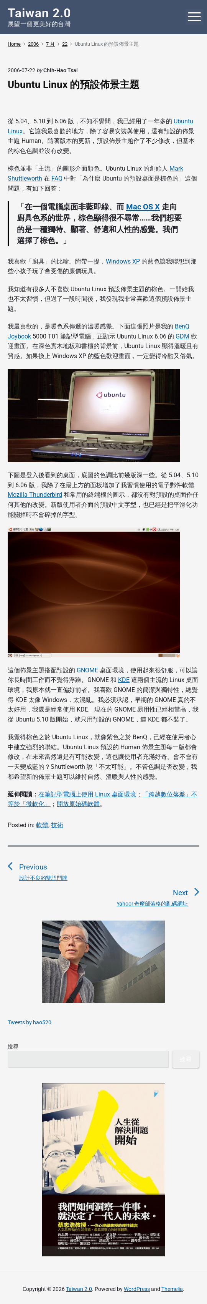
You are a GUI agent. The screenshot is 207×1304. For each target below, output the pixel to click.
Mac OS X (143, 206)
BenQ (182, 326)
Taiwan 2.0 (79, 1289)
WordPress (137, 1289)
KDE (124, 680)
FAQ (56, 178)
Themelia (172, 1289)
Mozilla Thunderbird (35, 494)
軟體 (42, 825)
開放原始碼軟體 (78, 804)
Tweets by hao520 (29, 1022)
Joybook (19, 336)
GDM (182, 336)
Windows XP (123, 261)
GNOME (87, 670)
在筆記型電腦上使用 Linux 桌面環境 (87, 794)
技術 (57, 825)
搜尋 (13, 1047)
